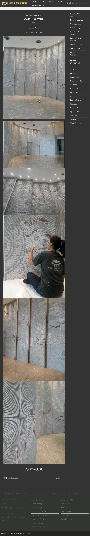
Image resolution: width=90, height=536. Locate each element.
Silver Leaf (74, 107)
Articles (60, 1)
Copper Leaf (74, 77)
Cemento (73, 73)
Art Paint (29, 16)
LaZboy (60, 478)
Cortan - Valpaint (76, 48)
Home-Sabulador (11, 478)
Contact (42, 5)
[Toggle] (87, 500)
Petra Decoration (76, 20)
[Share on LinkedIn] (41, 469)
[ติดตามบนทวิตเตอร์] (73, 3)
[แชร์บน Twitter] (30, 469)
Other (72, 96)
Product (38, 1)
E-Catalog (34, 5)
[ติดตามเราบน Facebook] (67, 3)
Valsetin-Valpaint (76, 27)
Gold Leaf (73, 84)
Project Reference (49, 1)
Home (32, 1)
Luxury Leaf (74, 88)
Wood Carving (75, 24)
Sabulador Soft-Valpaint (76, 33)
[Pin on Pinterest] (37, 469)
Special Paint (37, 16)
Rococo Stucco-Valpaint (76, 39)
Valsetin (73, 119)
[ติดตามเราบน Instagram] (70, 3)
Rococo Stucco (75, 100)
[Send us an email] (75, 3)
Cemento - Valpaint (77, 44)
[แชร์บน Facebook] (26, 469)
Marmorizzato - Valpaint (75, 53)
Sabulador (74, 104)
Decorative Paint (76, 81)
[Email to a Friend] (34, 469)
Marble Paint (75, 92)
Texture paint (75, 115)
